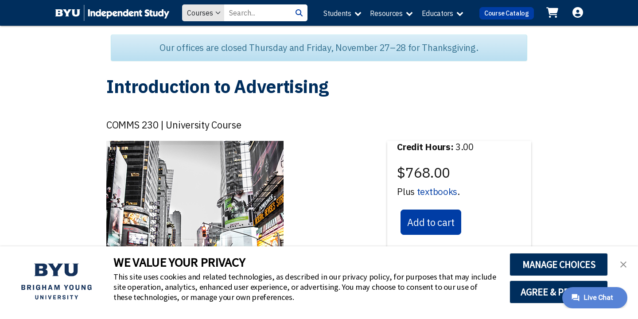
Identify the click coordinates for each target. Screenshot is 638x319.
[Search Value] (257, 12)
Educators (437, 13)
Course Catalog (506, 13)
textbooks (437, 192)
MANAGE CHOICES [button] (558, 264)
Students (337, 13)
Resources (386, 13)
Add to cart (431, 222)
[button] (623, 263)
